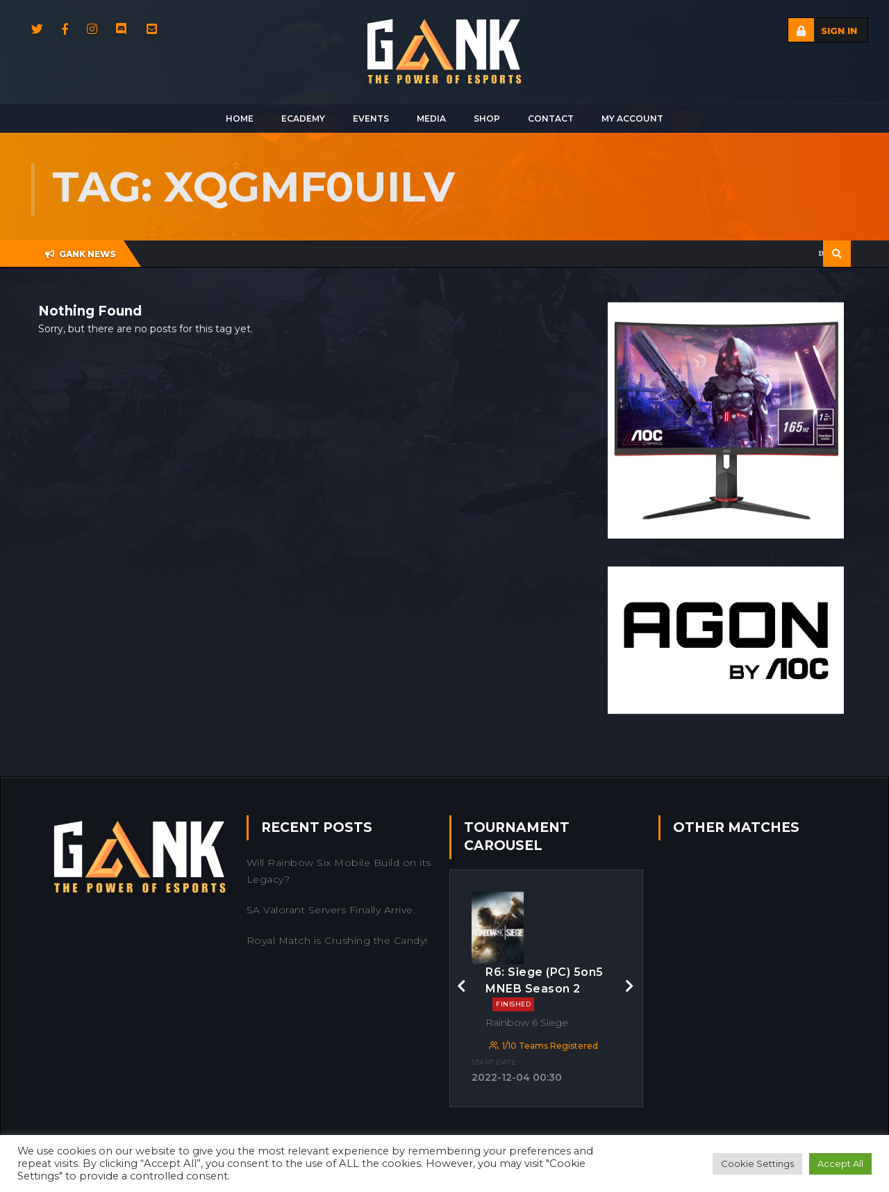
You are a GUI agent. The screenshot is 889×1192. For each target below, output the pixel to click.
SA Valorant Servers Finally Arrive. (331, 910)
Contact (551, 118)
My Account (632, 118)
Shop (487, 118)
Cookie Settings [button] (757, 1163)
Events (371, 118)
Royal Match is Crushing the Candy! (337, 940)
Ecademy (303, 118)
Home (240, 118)
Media (431, 118)
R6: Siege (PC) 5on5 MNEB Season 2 (544, 988)
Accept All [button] (840, 1163)
